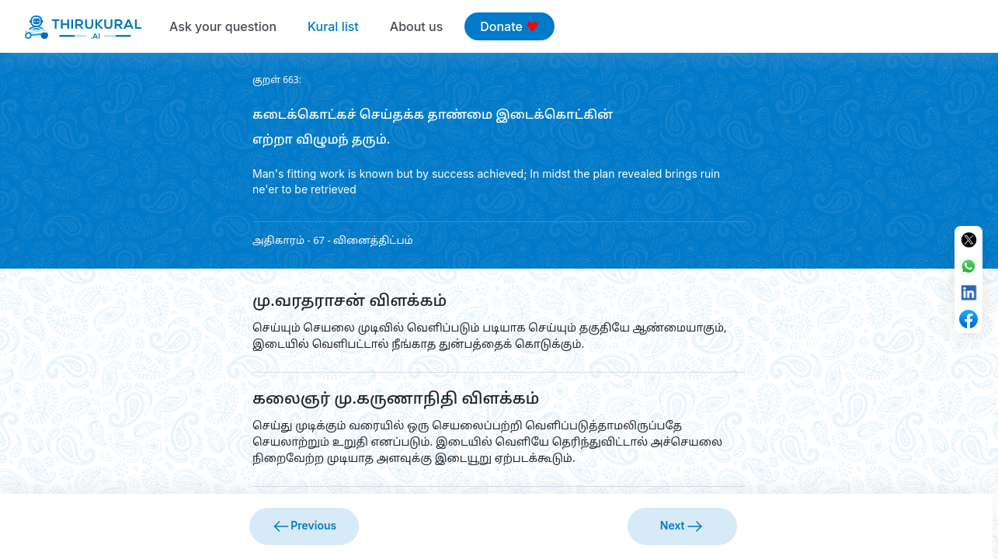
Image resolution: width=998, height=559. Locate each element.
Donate (509, 26)
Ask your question (222, 26)
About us (416, 26)
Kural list (333, 26)
